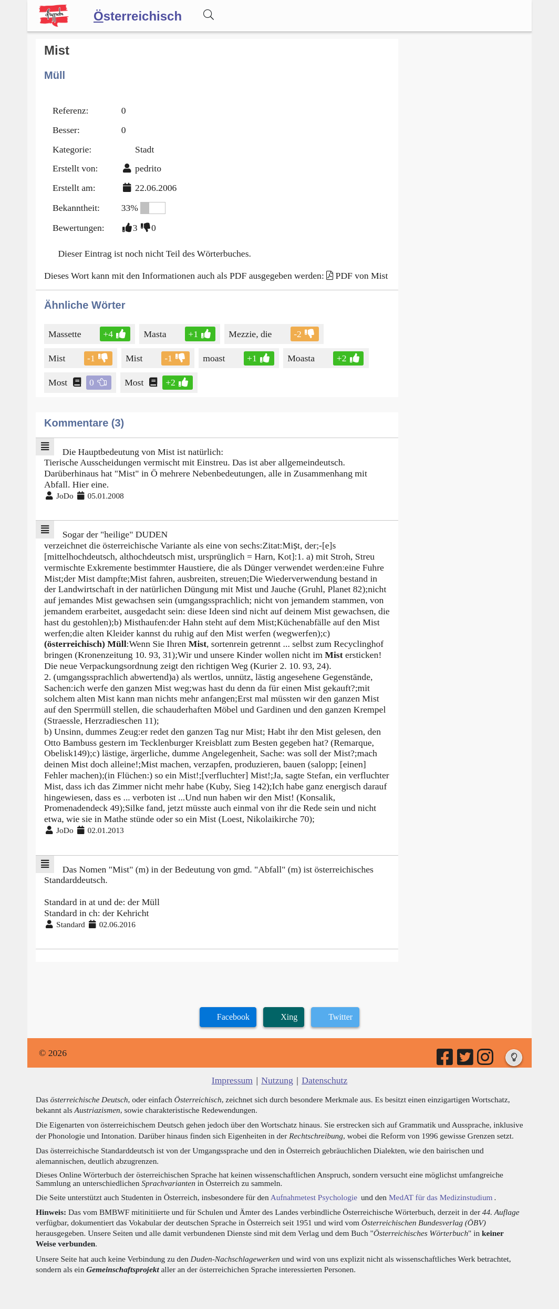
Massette (65, 334)
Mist (57, 358)
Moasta (301, 358)
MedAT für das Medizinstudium (441, 1197)
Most (58, 382)
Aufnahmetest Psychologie (314, 1197)
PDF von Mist (362, 275)
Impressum (232, 1080)
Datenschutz (324, 1080)
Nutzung (277, 1080)
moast (214, 358)
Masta (155, 334)
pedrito (148, 168)
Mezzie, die (251, 334)
